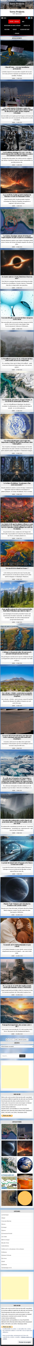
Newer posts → (23, 1039)
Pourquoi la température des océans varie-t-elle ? (17, 1025)
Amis (23, 21)
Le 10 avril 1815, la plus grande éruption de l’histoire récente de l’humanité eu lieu (17, 195)
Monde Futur (5, 1243)
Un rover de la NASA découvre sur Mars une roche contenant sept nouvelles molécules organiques (17, 737)
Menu (5, 18)
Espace (3, 1230)
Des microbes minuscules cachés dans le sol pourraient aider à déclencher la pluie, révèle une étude (17, 821)
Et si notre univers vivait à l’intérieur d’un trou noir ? (17, 277)
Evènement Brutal (6, 1233)
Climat (3, 1218)
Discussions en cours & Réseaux (12, 25)
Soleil (3, 1261)
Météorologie (5, 1239)
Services (4, 1258)
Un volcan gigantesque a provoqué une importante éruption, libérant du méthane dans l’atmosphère (17, 442)
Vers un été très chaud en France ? (17, 568)
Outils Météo (5, 1246)
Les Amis (4, 1236)
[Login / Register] (29, 18)
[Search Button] (31, 18)
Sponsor (17, 33)
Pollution (4, 1252)
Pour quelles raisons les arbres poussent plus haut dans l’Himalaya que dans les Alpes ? (17, 610)
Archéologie (5, 1215)
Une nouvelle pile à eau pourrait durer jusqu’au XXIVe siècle (17, 318)
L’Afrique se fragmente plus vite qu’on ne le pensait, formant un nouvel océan (17, 653)
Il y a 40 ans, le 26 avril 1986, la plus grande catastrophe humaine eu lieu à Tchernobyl (17, 986)
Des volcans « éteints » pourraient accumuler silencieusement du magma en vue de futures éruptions (17, 694)
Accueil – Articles (14, 21)
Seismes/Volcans (6, 1255)
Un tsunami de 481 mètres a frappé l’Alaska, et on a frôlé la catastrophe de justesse (17, 400)
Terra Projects (17, 3)
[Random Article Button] (26, 18)
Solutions (7, 29)
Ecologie (4, 1227)
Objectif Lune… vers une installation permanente (17, 68)
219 (16, 1039)
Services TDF (27, 25)
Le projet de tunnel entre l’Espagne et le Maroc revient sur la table (17, 863)
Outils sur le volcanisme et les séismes (12, 1249)
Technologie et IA (6, 1267)
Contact (15, 29)
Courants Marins (6, 1221)
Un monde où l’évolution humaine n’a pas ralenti (17, 945)
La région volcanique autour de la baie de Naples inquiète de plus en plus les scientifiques (17, 236)
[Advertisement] (15, 1076)
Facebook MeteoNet (25, 29)
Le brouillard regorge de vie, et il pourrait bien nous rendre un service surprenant (17, 359)
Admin (13, 78)
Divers (3, 1224)
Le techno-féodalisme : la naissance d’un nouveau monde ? (17, 484)
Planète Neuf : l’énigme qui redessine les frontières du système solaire (17, 904)
